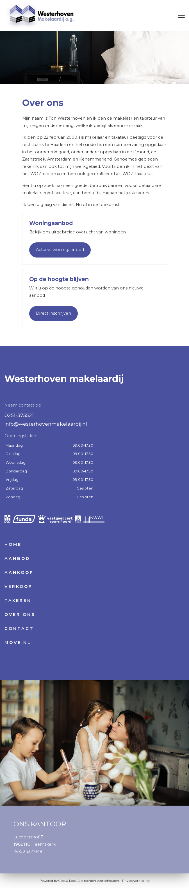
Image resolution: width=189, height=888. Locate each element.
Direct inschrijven (53, 313)
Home (13, 544)
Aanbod (17, 558)
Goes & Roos (67, 881)
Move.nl (17, 642)
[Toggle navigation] (181, 16)
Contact (19, 628)
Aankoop (19, 572)
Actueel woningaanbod (60, 249)
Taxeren (17, 600)
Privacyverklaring (136, 881)
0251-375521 (19, 415)
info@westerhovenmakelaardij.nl (45, 424)
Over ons (19, 614)
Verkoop (18, 586)
